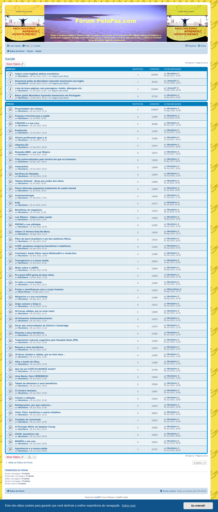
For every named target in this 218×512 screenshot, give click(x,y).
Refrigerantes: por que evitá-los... (33, 405)
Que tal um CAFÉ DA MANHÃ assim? (35, 369)
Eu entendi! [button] (198, 505)
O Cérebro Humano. (26, 390)
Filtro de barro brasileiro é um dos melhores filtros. (43, 238)
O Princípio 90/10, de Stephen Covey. (35, 426)
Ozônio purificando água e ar (31, 137)
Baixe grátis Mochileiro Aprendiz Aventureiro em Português (47, 95)
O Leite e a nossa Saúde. (28, 282)
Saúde (10, 59)
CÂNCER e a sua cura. (27, 123)
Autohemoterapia (24, 195)
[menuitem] (25, 46)
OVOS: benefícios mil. (27, 434)
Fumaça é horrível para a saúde (32, 116)
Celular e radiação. (25, 398)
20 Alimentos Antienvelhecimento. (34, 318)
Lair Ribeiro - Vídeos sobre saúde (33, 217)
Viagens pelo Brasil (60, 76)
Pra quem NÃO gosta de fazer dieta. (34, 275)
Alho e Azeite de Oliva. (27, 361)
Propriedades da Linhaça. (29, 108)
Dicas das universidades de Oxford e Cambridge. (42, 325)
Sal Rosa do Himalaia (26, 173)
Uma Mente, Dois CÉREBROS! (31, 376)
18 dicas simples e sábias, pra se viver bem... (40, 354)
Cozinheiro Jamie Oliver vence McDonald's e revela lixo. (46, 253)
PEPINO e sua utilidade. (28, 224)
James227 (172, 81)
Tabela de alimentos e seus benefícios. (36, 383)
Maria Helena (24, 292)
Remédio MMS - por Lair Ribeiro (32, 152)
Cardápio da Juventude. (28, 419)
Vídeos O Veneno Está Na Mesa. (32, 231)
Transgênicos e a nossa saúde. (32, 260)
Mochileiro (23, 76)
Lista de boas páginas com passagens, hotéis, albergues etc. (48, 88)
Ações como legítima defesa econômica (37, 73)
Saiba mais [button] (129, 505)
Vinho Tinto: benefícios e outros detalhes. (38, 412)
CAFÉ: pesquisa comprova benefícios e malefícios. (43, 246)
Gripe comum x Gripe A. (28, 304)
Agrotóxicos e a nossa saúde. (31, 448)
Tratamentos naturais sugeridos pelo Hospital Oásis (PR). (47, 340)
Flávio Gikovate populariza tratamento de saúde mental (45, 188)
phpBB (97, 497)
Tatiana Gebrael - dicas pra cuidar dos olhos (39, 181)
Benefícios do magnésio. (28, 210)
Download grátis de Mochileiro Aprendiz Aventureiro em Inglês (49, 81)
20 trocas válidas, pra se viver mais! (35, 311)
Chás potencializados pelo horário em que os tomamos (45, 159)
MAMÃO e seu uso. (25, 441)
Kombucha (21, 130)
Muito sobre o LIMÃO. (27, 267)
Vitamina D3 (21, 145)
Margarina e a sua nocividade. (31, 296)
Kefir (17, 202)
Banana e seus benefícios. (29, 347)
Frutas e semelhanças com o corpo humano (39, 289)
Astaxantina (21, 166)
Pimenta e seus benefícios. (30, 332)
